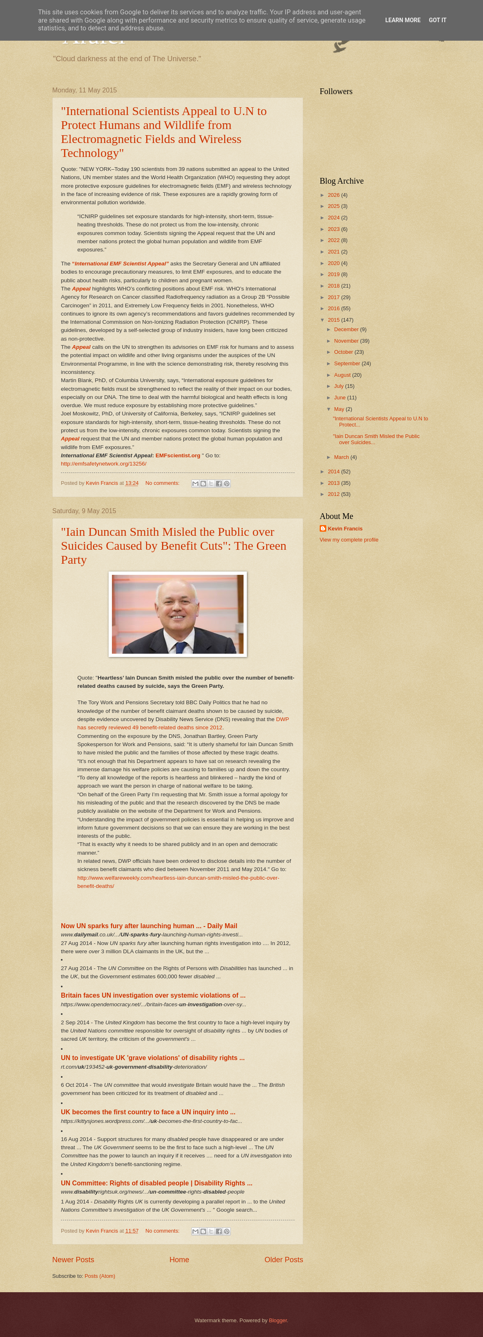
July (339, 386)
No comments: (163, 483)
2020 (334, 263)
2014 (334, 471)
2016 (334, 308)
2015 (334, 320)
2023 (334, 229)
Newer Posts (73, 1260)
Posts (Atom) (100, 1276)
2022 (334, 240)
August (343, 375)
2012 (334, 494)
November (347, 341)
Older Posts (284, 1260)
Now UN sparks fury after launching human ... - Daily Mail (149, 925)
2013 (334, 483)
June (340, 397)
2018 (334, 286)
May (340, 409)
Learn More (402, 20)
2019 (334, 274)
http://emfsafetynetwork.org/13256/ (103, 464)
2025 (334, 206)
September (348, 363)
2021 (334, 252)
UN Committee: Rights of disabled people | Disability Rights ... (157, 1183)
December (347, 329)
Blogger (278, 1320)
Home (179, 1260)
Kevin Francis (345, 529)
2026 (334, 195)
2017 (334, 297)
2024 (334, 217)
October (344, 352)
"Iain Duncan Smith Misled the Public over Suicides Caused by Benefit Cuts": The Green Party (173, 545)
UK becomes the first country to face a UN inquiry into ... (148, 1112)
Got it (437, 20)
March (342, 457)
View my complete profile (349, 540)
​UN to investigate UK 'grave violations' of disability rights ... (153, 1057)
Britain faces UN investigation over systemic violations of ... (153, 995)
